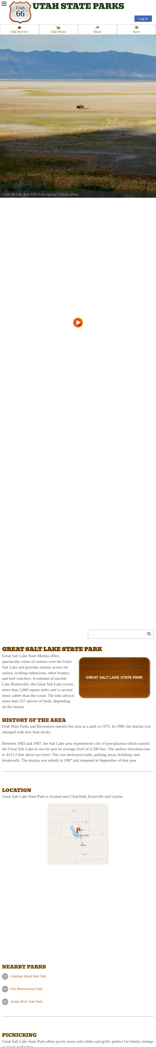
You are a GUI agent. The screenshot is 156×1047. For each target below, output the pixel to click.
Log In (143, 19)
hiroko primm (69, 194)
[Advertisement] (47, 619)
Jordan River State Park (26, 1001)
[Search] (118, 634)
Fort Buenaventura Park (27, 989)
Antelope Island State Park (29, 976)
